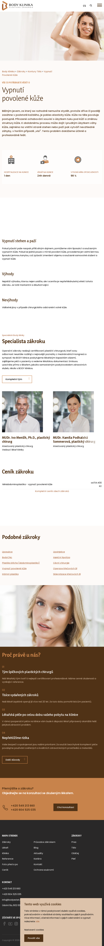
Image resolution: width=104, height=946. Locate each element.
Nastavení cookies (34, 929)
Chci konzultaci (65, 807)
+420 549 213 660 (11, 888)
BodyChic (7, 557)
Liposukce (7, 551)
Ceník (5, 869)
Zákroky (6, 842)
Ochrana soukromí (44, 869)
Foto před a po (10, 864)
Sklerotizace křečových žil (67, 574)
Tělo (73, 847)
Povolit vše (34, 938)
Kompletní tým (14, 379)
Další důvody (13, 759)
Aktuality (38, 853)
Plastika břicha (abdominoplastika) (21, 562)
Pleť (73, 858)
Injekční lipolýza (61, 557)
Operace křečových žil (65, 568)
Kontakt (38, 864)
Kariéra (37, 858)
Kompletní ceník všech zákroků (52, 491)
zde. (38, 921)
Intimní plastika (10, 574)
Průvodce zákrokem (44, 842)
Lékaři (5, 847)
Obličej (75, 853)
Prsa (73, 842)
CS (84, 5)
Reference (7, 858)
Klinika (5, 853)
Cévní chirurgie (61, 562)
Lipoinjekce (59, 551)
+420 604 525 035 (11, 894)
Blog (36, 847)
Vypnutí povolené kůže (14, 568)
